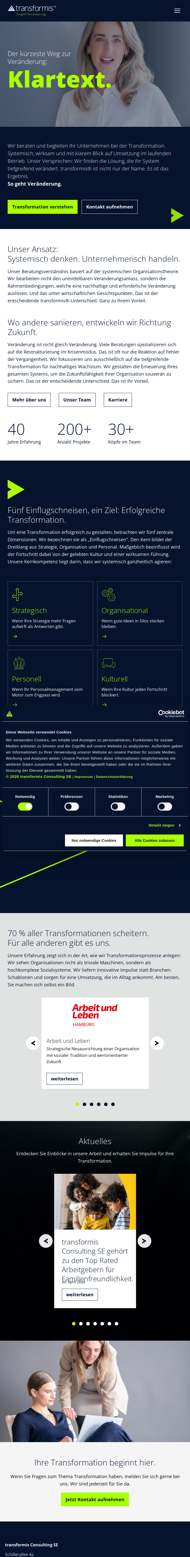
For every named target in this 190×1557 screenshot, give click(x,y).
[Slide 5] (106, 1104)
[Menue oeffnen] (177, 11)
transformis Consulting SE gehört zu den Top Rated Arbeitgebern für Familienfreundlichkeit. (98, 1260)
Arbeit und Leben (68, 1040)
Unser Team (77, 400)
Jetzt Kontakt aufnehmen (95, 1499)
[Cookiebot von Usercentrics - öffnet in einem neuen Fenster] (162, 714)
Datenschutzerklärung (114, 777)
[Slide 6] (113, 1104)
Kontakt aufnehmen (109, 207)
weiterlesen (64, 1079)
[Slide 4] (98, 1104)
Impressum (84, 777)
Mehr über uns (29, 400)
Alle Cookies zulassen (155, 840)
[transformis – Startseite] (32, 10)
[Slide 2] (84, 1104)
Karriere (117, 400)
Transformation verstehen (42, 207)
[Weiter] (157, 1043)
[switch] (71, 806)
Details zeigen (161, 825)
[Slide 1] (77, 1104)
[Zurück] (33, 1043)
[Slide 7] (116, 1323)
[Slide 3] (91, 1104)
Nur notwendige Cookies (94, 840)
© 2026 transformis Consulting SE (38, 776)
